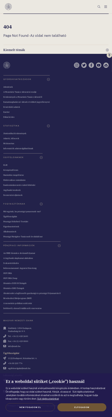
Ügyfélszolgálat (10, 216)
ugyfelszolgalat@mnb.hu (19, 368)
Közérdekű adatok (11, 107)
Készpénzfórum (10, 170)
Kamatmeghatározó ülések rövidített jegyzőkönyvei (26, 102)
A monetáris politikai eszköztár (17, 303)
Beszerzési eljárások (13, 195)
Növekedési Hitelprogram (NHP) (17, 298)
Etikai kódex (9, 117)
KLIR (5, 165)
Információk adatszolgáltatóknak (18, 148)
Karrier (6, 112)
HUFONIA (7, 273)
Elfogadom (81, 407)
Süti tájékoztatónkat (48, 398)
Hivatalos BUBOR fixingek (15, 283)
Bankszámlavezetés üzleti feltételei (19, 185)
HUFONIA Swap (10, 278)
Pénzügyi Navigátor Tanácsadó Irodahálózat (23, 236)
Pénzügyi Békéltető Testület (15, 221)
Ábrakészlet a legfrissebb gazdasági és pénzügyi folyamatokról (32, 293)
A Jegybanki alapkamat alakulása (18, 258)
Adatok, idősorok (11, 138)
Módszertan (8, 143)
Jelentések (8, 87)
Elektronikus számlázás (14, 180)
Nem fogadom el (30, 407)
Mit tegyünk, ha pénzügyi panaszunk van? (22, 211)
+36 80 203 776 (15, 363)
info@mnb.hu (14, 346)
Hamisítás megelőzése (13, 175)
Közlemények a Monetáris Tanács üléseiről (22, 97)
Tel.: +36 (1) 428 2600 (18, 336)
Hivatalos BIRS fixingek (13, 288)
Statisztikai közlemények (14, 133)
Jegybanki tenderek (12, 190)
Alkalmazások (9, 231)
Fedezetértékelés (11, 263)
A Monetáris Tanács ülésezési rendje (20, 92)
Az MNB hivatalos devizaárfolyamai (19, 253)
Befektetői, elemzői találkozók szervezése (22, 308)
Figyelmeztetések (11, 226)
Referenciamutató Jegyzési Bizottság (20, 268)
